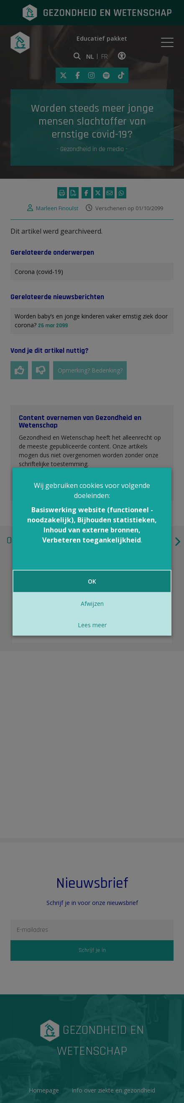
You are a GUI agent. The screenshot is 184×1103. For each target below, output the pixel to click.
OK (92, 581)
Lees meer (92, 625)
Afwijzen (92, 604)
